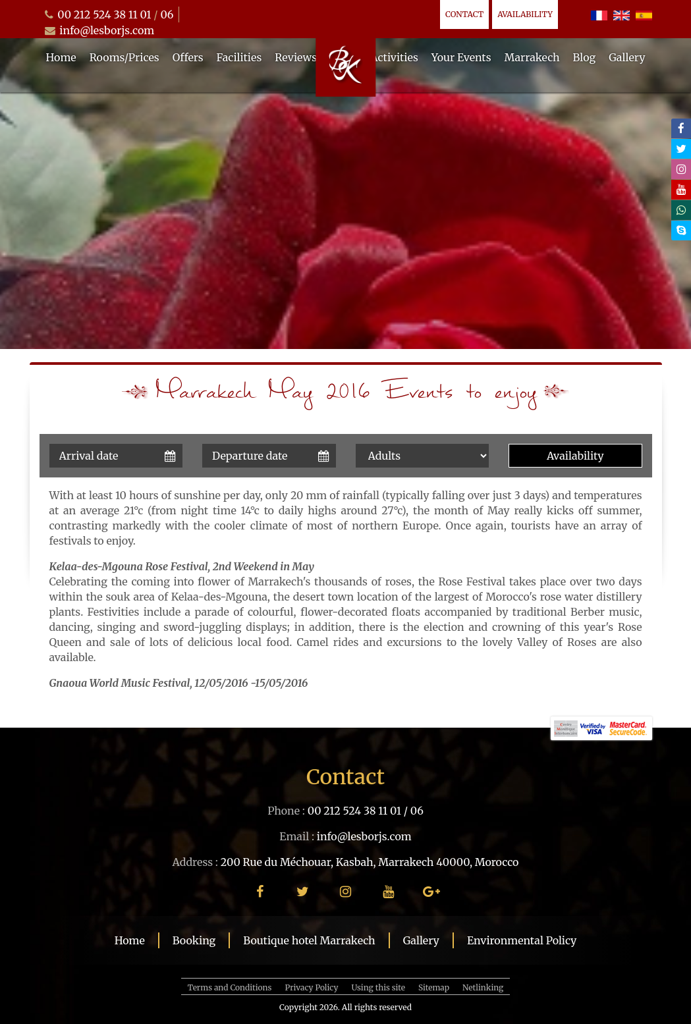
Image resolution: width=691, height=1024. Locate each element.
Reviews (296, 57)
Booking (194, 940)
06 (166, 14)
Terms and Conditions (230, 987)
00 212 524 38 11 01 (104, 14)
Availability (525, 14)
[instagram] (681, 169)
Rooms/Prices (124, 57)
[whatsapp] (681, 210)
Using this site (378, 987)
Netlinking (482, 987)
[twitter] (681, 149)
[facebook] (681, 128)
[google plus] (431, 891)
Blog (584, 57)
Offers (188, 57)
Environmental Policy (521, 940)
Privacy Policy (311, 987)
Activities (394, 57)
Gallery (627, 57)
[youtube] (681, 190)
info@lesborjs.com (106, 30)
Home (61, 57)
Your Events (461, 57)
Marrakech (532, 57)
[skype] (681, 230)
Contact (464, 14)
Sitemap (433, 987)
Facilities (239, 57)
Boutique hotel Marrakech (309, 940)
